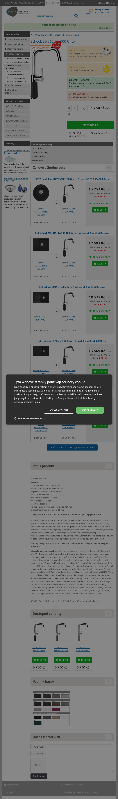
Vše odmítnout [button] (59, 410)
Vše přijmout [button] (90, 410)
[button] (30, 418)
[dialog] (59, 399)
